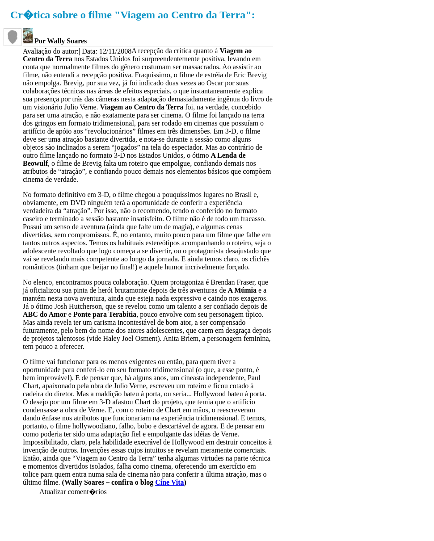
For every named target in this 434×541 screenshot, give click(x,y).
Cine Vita (169, 482)
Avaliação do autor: (51, 51)
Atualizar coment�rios (73, 491)
